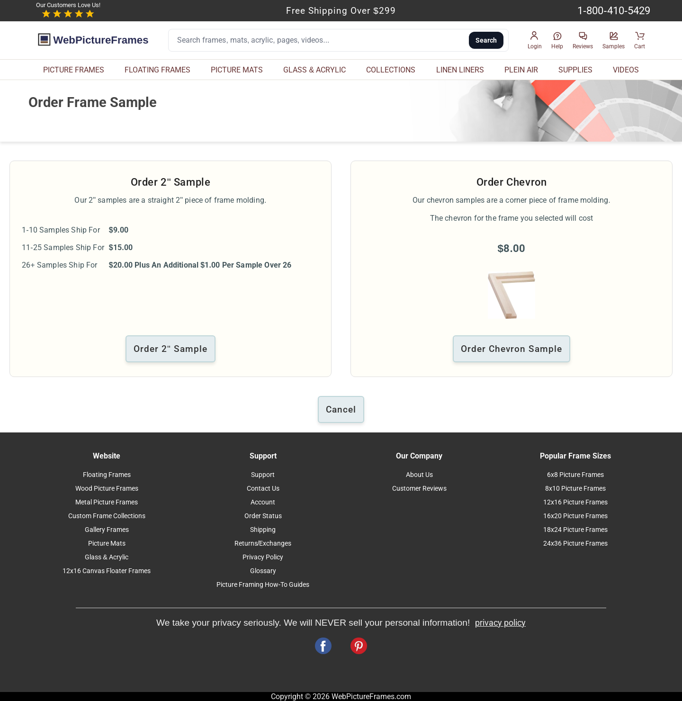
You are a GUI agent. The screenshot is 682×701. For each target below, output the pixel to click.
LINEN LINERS (460, 69)
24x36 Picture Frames (575, 543)
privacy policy (500, 623)
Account (263, 502)
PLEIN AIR (521, 69)
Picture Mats (107, 543)
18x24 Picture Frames (575, 530)
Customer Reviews (419, 489)
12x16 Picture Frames (575, 502)
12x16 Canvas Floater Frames (107, 571)
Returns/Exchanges (263, 543)
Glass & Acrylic (106, 557)
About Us (419, 475)
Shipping (263, 530)
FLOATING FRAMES (157, 69)
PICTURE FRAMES (73, 69)
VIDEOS (626, 69)
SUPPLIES (575, 69)
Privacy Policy (262, 557)
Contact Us (263, 489)
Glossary (263, 571)
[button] (535, 40)
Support (263, 475)
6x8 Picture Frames (575, 475)
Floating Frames (107, 475)
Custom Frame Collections (106, 516)
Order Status (263, 516)
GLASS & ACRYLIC (314, 69)
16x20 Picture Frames (575, 516)
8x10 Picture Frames (575, 489)
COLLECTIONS (390, 69)
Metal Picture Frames (106, 502)
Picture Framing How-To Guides (263, 585)
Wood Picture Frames (106, 489)
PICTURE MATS (237, 69)
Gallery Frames (107, 530)
